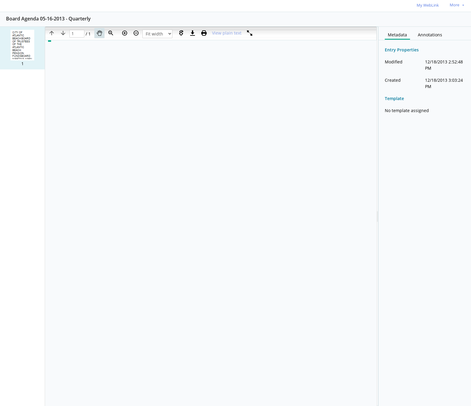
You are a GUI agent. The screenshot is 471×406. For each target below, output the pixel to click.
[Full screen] (250, 33)
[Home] (31, 5)
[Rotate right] (181, 33)
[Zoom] (111, 33)
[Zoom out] (136, 33)
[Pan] (99, 33)
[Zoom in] (125, 33)
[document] (424, 216)
